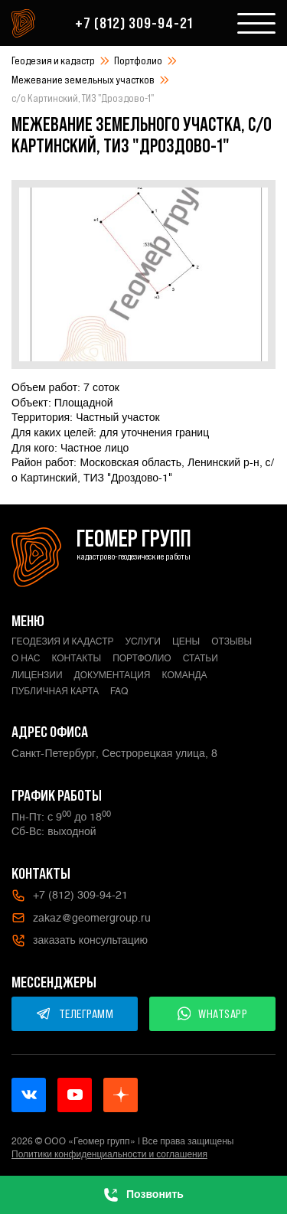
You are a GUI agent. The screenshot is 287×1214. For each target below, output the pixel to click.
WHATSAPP (213, 1013)
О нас (25, 658)
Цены (186, 641)
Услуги (143, 641)
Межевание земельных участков (83, 79)
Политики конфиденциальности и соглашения (109, 1154)
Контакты (76, 658)
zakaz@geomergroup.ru (81, 918)
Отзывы (231, 641)
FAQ (119, 691)
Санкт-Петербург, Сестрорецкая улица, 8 (114, 753)
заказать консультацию (79, 941)
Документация (112, 675)
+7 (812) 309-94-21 (134, 23)
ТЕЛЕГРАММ (75, 1013)
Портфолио (138, 60)
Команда (184, 675)
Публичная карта (55, 691)
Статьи (200, 658)
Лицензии (37, 675)
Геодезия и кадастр (53, 60)
